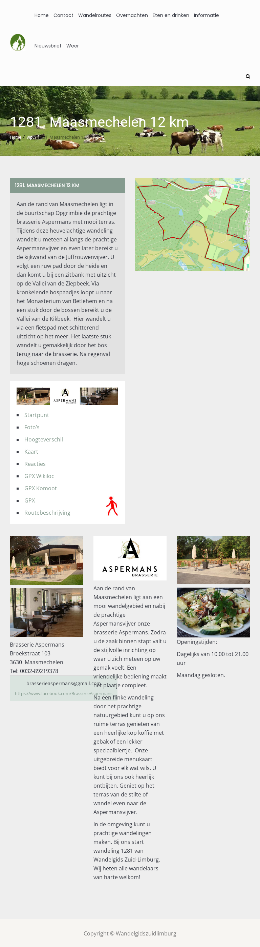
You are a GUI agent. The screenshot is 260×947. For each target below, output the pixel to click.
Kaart (31, 450)
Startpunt (36, 414)
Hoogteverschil (43, 438)
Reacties (35, 463)
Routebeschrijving (47, 511)
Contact (63, 15)
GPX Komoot (40, 487)
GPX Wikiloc (39, 475)
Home (42, 15)
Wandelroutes (94, 15)
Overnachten (132, 15)
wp (29, 136)
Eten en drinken (171, 15)
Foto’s (32, 426)
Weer (72, 45)
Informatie (206, 15)
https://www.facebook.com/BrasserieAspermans (69, 692)
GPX (29, 499)
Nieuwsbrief (48, 45)
